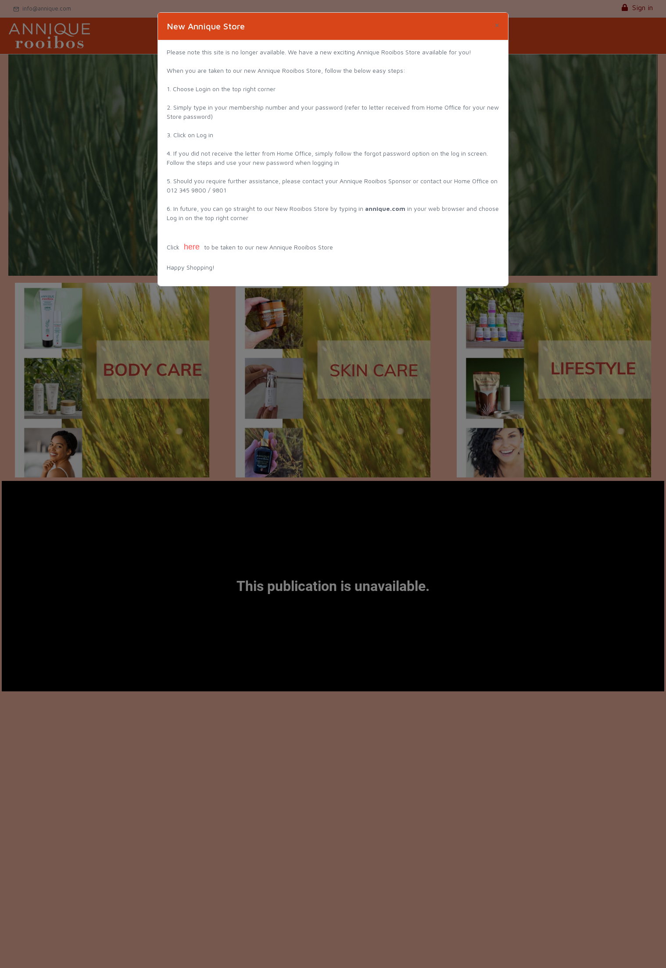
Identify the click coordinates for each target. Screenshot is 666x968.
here (192, 246)
